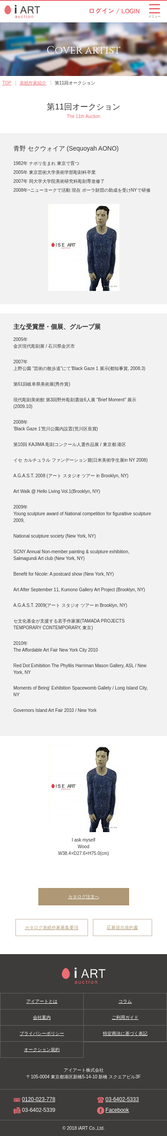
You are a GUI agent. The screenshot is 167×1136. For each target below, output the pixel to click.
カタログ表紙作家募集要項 (51, 927)
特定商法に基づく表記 (125, 1033)
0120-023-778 (38, 1099)
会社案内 (42, 1017)
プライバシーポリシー (42, 1033)
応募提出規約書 (122, 927)
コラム (125, 1001)
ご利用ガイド (125, 1017)
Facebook (117, 1110)
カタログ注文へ (83, 896)
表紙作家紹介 (33, 82)
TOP (6, 82)
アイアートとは (41, 1001)
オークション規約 (42, 1049)
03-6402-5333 (122, 1099)
